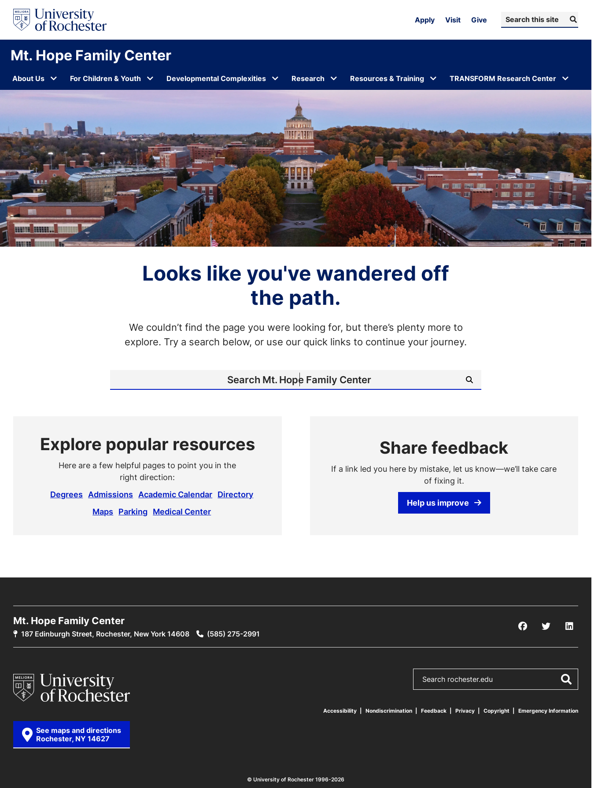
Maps (102, 511)
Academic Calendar (175, 494)
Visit (453, 20)
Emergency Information (548, 710)
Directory (235, 494)
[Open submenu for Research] (333, 78)
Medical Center (182, 511)
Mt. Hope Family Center (91, 55)
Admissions (110, 494)
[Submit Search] (572, 19)
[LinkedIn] (569, 626)
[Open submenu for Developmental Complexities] (275, 78)
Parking (133, 511)
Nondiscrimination (388, 710)
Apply (425, 20)
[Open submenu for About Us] (53, 78)
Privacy (465, 710)
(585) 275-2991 (233, 634)
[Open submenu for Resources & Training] (433, 78)
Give (479, 20)
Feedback (434, 710)
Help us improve (444, 502)
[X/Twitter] (546, 626)
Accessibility (340, 710)
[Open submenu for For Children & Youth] (150, 78)
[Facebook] (523, 626)
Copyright (496, 710)
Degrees (66, 494)
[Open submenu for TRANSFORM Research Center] (565, 78)
